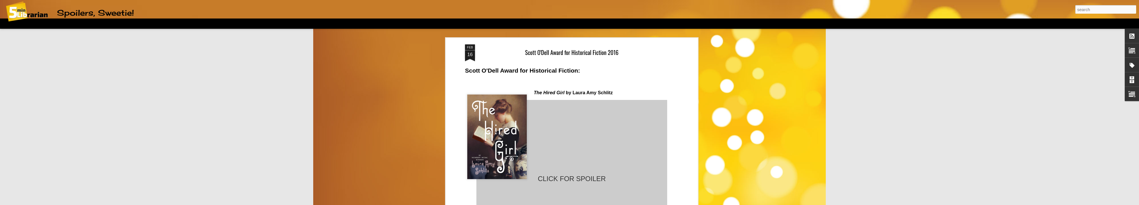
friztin (570, 202)
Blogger (599, 202)
